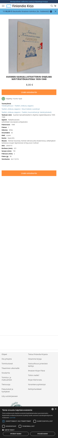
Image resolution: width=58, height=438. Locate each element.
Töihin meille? (33, 375)
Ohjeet (4, 354)
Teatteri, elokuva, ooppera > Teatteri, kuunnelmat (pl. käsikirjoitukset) (26, 112)
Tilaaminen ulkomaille (10, 368)
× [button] (55, 409)
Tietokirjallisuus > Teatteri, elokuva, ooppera (17, 106)
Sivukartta (6, 373)
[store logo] (19, 6)
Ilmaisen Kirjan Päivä (36, 370)
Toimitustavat (7, 363)
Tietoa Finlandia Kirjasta (38, 354)
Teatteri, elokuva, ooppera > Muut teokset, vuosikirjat (21, 109)
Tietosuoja (6, 384)
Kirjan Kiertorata (35, 380)
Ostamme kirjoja (35, 359)
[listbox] (53, 409)
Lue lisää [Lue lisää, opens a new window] (12, 417)
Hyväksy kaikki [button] (15, 434)
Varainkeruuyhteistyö (37, 384)
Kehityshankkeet (35, 389)
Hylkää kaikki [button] (42, 434)
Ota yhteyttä (7, 359)
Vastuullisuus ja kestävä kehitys (38, 364)
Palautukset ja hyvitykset (7, 390)
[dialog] (29, 422)
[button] (29, 430)
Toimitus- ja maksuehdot (7, 378)
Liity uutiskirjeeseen (10, 396)
